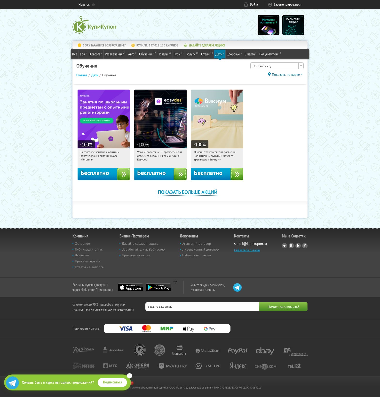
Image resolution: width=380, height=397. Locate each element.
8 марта (251, 53)
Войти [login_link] (254, 4)
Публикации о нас (89, 249)
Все (74, 54)
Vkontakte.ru (291, 245)
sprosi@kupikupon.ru (250, 243)
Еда (83, 53)
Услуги (192, 53)
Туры (179, 53)
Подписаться (112, 382)
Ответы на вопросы (89, 267)
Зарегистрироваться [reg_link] (287, 4)
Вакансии (82, 255)
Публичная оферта (196, 255)
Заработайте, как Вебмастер (143, 249)
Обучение (147, 53)
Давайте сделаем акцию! (140, 243)
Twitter (298, 245)
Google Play (158, 287)
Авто (132, 53)
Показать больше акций (187, 192)
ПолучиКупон (270, 53)
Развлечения (115, 53)
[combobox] (277, 65)
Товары (164, 53)
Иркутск (84, 4)
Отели (207, 53)
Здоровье (234, 53)
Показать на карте (286, 74)
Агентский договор (196, 243)
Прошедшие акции (136, 255)
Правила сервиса (88, 261)
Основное (82, 243)
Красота (95, 53)
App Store (130, 287)
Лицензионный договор (200, 249)
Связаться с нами (247, 250)
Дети (219, 53)
